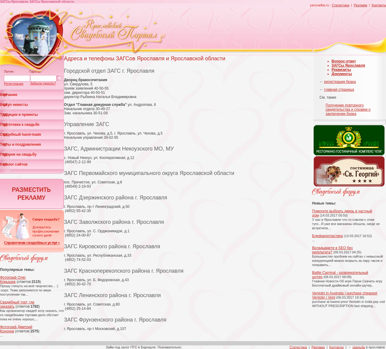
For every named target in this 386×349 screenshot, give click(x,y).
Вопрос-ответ (344, 61)
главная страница (339, 89)
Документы (342, 74)
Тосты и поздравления (20, 144)
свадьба (359, 347)
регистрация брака (340, 82)
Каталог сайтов (13, 164)
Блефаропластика (327, 236)
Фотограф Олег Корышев (13, 279)
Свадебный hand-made (20, 134)
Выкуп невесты (14, 105)
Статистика (340, 5)
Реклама (360, 5)
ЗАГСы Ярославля (348, 65)
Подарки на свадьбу (18, 154)
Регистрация (13, 83)
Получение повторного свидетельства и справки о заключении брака (348, 109)
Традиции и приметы (19, 115)
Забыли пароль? (43, 83)
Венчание (8, 95)
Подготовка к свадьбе (20, 124)
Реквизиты (341, 70)
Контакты (379, 5)
